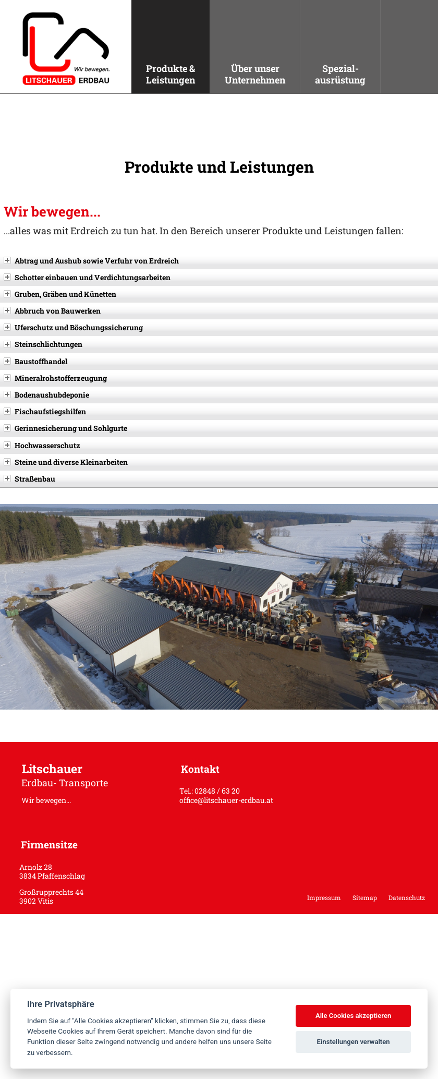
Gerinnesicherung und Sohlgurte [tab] (65, 428)
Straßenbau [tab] (29, 479)
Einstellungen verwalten (353, 1042)
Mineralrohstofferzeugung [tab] (55, 378)
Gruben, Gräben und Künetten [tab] (60, 294)
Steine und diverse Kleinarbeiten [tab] (66, 462)
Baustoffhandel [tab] (35, 361)
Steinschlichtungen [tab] (43, 344)
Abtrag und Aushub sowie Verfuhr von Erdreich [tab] (91, 261)
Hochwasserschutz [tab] (42, 445)
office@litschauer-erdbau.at (226, 800)
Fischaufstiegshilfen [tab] (45, 411)
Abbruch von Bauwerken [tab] (52, 311)
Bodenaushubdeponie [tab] (46, 395)
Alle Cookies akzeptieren (353, 1016)
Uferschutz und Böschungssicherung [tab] (73, 327)
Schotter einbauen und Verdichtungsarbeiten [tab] (87, 277)
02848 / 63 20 (217, 791)
